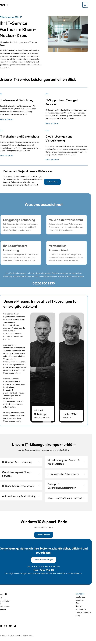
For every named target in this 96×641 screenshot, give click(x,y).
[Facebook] (5, 623)
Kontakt (83, 604)
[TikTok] (18, 623)
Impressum (84, 607)
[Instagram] (9, 623)
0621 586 (44, 569)
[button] (56, 182)
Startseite (84, 593)
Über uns (83, 599)
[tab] (25, 461)
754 (52, 569)
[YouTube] (14, 623)
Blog (82, 602)
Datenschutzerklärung (88, 611)
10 (56, 569)
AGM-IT (7, 5)
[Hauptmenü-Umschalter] (89, 4)
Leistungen (84, 596)
